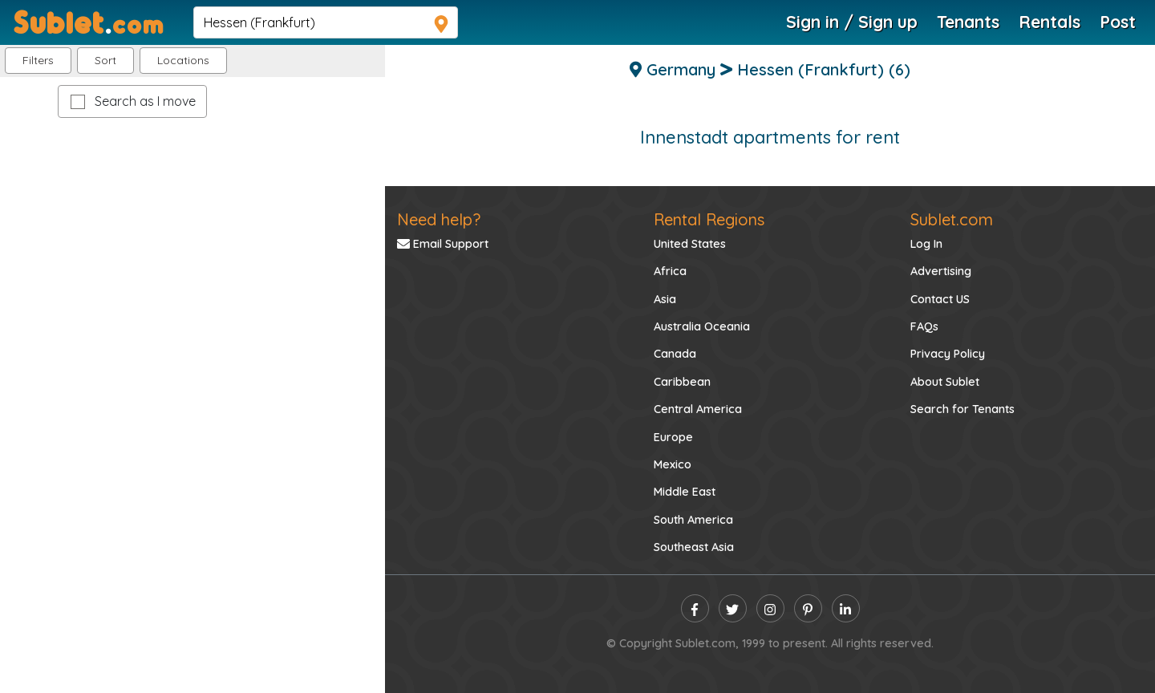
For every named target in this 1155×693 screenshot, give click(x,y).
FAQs (924, 326)
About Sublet (944, 382)
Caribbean (682, 382)
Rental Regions (709, 219)
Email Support (442, 244)
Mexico (672, 464)
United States (690, 244)
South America (693, 520)
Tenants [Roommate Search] (968, 21)
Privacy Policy (947, 353)
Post (1118, 21)
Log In (926, 244)
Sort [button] (105, 60)
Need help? (438, 219)
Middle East (684, 491)
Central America (698, 409)
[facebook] (695, 608)
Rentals (1049, 21)
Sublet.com (951, 219)
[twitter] (733, 608)
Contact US (940, 299)
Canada (675, 353)
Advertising (940, 271)
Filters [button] (38, 60)
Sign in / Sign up (852, 21)
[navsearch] (325, 22)
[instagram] (770, 608)
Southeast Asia (694, 547)
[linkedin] (846, 608)
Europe (673, 437)
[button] (183, 60)
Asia (665, 299)
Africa (670, 271)
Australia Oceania (702, 326)
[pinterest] (808, 608)
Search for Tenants (962, 409)
